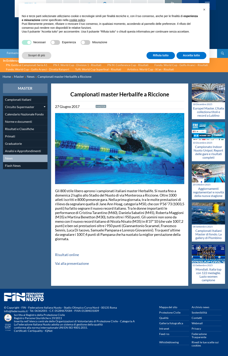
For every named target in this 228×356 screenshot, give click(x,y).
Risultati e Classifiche (19, 129)
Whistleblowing (169, 342)
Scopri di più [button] (36, 55)
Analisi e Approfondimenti (23, 151)
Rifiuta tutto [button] (161, 55)
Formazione (14, 53)
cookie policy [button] (77, 20)
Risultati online (67, 254)
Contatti (197, 318)
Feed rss (164, 334)
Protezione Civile (169, 312)
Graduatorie (13, 143)
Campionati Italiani (18, 99)
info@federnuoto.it (16, 311)
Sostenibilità (199, 312)
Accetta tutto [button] (191, 55)
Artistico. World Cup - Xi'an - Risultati (150, 69)
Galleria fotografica (171, 323)
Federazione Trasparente (199, 335)
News (9, 158)
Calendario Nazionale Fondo (24, 114)
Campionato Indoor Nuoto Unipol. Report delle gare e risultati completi (208, 152)
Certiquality (35, 330)
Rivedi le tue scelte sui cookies (205, 344)
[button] (204, 9)
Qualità (163, 318)
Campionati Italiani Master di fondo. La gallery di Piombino (208, 234)
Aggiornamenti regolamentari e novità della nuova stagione (208, 192)
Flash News (13, 165)
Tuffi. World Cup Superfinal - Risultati (98, 69)
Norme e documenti (18, 121)
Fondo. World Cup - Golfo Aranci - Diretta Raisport (37, 69)
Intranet (164, 328)
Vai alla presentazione (72, 263)
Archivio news (200, 307)
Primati (10, 136)
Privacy (196, 328)
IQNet (48, 330)
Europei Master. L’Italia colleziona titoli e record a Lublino (208, 111)
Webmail (197, 323)
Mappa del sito (168, 307)
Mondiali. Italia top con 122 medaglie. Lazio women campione (208, 274)
